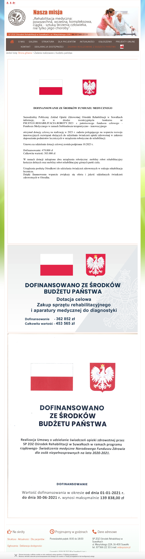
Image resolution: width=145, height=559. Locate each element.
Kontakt (26, 46)
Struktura (48, 41)
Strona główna (25, 53)
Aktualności (87, 41)
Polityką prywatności (70, 554)
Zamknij (15, 555)
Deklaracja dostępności (49, 46)
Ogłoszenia (105, 41)
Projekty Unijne (125, 41)
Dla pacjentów (67, 41)
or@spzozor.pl (123, 547)
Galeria (33, 41)
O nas (21, 41)
